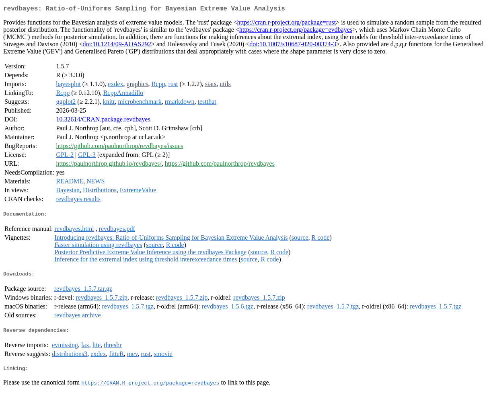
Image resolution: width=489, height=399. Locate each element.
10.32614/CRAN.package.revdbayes (103, 120)
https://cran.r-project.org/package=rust (286, 24)
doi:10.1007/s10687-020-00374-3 (292, 45)
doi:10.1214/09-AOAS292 (116, 45)
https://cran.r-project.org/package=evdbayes (295, 31)
